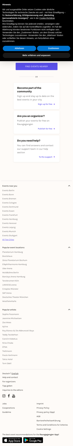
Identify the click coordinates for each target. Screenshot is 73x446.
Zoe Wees (6, 322)
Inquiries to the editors (12, 390)
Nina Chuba (7, 343)
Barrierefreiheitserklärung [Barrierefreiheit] (48, 420)
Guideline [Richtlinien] (6, 412)
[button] (69, 4)
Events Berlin (8, 190)
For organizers (9, 381)
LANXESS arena (9, 285)
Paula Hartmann (9, 355)
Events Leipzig (9, 227)
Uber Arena (7, 268)
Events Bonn (8, 194)
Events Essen (8, 211)
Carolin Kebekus (9, 339)
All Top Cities (8, 239)
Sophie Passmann (10, 314)
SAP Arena (7, 293)
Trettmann (7, 351)
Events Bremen (9, 198)
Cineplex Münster (10, 289)
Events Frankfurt (10, 215)
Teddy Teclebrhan (10, 334)
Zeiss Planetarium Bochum (14, 260)
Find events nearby (36, 66)
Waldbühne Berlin (10, 272)
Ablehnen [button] (19, 48)
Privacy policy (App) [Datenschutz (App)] (46, 412)
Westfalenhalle (9, 301)
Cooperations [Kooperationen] (8, 408)
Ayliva (5, 326)
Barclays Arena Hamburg (13, 276)
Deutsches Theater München (15, 297)
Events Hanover (9, 223)
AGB (38, 416)
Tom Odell (6, 363)
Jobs (4, 403)
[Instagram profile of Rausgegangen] (3, 396)
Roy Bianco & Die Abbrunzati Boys (18, 330)
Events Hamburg (10, 219)
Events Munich (9, 231)
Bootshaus (7, 256)
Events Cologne (9, 202)
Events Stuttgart (9, 235)
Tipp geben (7, 386)
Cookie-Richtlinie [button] (47, 18)
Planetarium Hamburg (12, 252)
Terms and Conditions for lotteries (52, 425)
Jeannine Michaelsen (12, 318)
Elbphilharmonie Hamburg (14, 264)
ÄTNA (4, 347)
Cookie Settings (44, 429)
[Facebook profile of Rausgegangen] (9, 396)
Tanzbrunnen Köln (10, 280)
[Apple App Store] (12, 440)
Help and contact (10, 377)
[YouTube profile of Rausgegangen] (13, 396)
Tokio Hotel (7, 359)
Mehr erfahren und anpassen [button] (36, 55)
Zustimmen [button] (53, 48)
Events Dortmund (10, 207)
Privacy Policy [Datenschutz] (43, 408)
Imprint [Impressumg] (40, 403)
